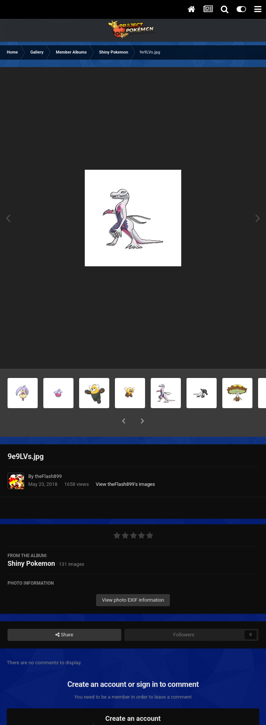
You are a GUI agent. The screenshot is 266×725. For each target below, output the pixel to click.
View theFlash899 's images (125, 464)
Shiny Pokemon (31, 544)
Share (64, 615)
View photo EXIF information (133, 580)
